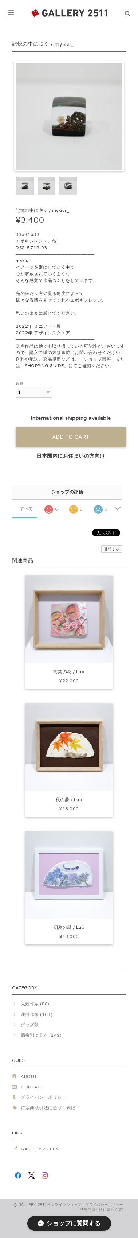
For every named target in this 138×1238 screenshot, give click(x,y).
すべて (26, 509)
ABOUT (29, 1076)
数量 (19, 383)
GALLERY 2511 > (40, 1149)
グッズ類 (30, 1024)
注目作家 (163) (37, 1014)
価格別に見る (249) (41, 1035)
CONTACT (32, 1087)
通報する (111, 549)
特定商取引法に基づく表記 (48, 1107)
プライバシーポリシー (43, 1097)
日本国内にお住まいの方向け (70, 456)
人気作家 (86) (35, 1003)
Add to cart (70, 437)
